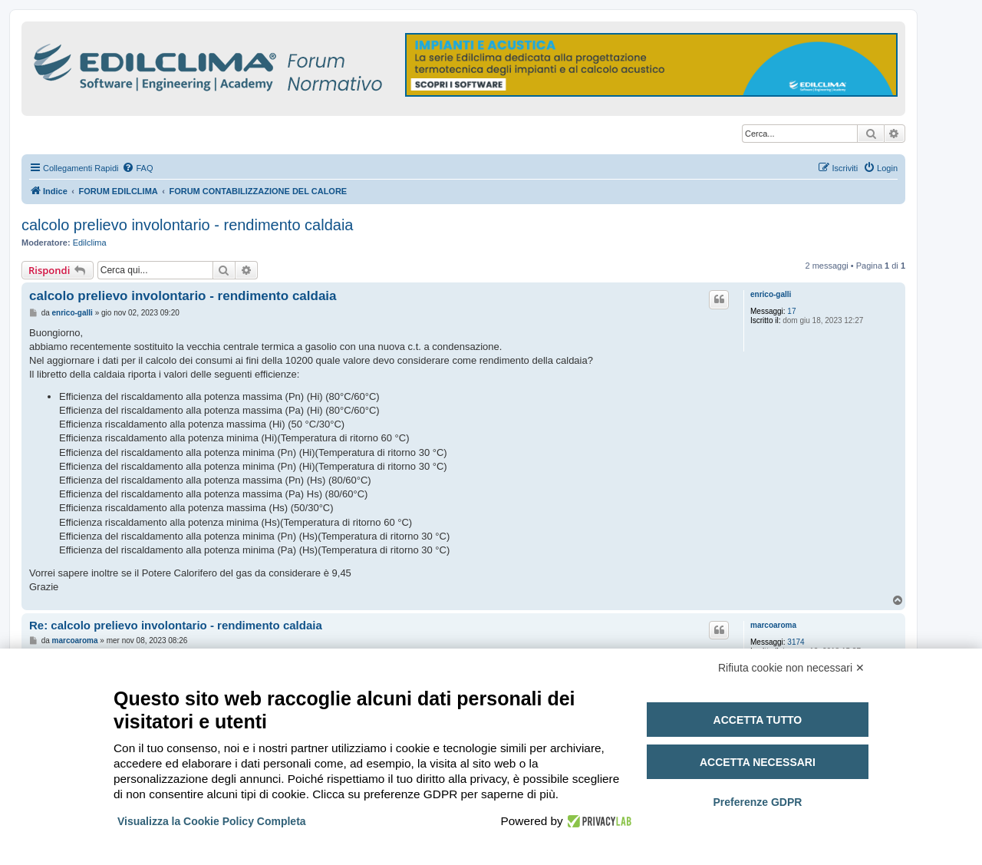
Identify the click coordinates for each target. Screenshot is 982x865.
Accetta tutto (757, 720)
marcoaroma (773, 625)
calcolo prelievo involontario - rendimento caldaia (187, 224)
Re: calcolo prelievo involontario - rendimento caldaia (175, 625)
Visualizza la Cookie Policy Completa (211, 821)
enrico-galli (770, 294)
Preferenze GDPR (757, 802)
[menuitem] (137, 168)
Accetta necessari (758, 762)
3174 (795, 642)
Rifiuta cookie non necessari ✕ (791, 668)
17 (791, 311)
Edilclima (90, 242)
